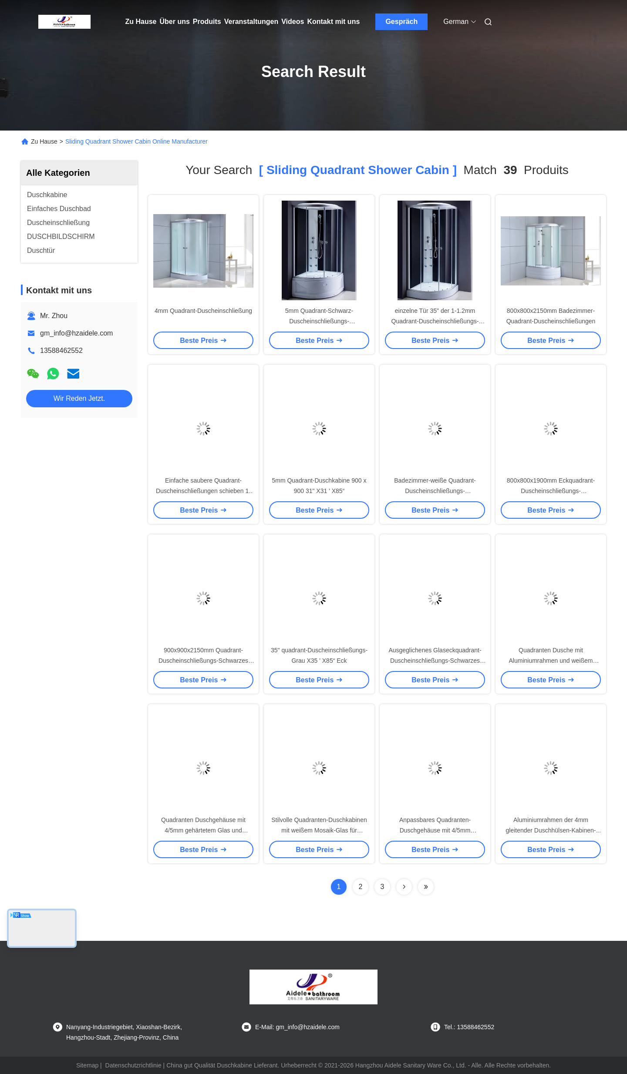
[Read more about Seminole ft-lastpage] (426, 887)
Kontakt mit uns (333, 21)
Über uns (175, 21)
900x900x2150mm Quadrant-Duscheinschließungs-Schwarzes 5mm (203, 661)
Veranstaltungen (251, 21)
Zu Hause (141, 21)
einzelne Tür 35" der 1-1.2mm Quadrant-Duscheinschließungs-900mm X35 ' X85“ (435, 321)
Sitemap (87, 1065)
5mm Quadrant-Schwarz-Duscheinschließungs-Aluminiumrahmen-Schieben (319, 321)
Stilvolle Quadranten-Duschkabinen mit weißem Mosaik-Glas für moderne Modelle (319, 830)
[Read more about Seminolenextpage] (404, 887)
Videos (292, 21)
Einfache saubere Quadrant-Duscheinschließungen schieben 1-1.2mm (203, 491)
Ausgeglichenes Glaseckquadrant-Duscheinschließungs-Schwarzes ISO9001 (434, 661)
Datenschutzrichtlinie (133, 1065)
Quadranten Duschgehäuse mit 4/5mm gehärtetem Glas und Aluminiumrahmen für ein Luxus (203, 830)
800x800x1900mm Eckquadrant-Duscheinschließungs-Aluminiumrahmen (551, 491)
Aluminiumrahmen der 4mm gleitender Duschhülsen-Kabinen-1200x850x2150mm (551, 830)
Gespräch (401, 21)
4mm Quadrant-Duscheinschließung (203, 310)
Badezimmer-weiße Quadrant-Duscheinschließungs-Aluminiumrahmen (435, 491)
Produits (207, 21)
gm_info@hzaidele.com (76, 333)
